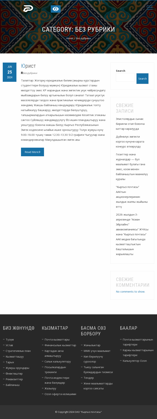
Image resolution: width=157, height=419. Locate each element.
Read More (32, 152)
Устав (9, 345)
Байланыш (13, 385)
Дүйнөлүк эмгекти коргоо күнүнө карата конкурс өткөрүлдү (130, 141)
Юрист (28, 66)
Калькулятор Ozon (135, 360)
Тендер (89, 377)
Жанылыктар (92, 345)
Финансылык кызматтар (60, 345)
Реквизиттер (14, 379)
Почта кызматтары (57, 339)
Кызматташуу (15, 356)
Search (120, 70)
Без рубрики (30, 73)
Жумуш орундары (17, 368)
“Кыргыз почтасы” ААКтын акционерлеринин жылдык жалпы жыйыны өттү (132, 196)
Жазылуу (50, 388)
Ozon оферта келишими (60, 394)
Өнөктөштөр (14, 373)
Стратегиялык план (18, 351)
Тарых (10, 362)
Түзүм (10, 339)
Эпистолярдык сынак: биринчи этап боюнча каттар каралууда (130, 123)
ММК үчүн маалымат (97, 351)
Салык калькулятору (58, 361)
